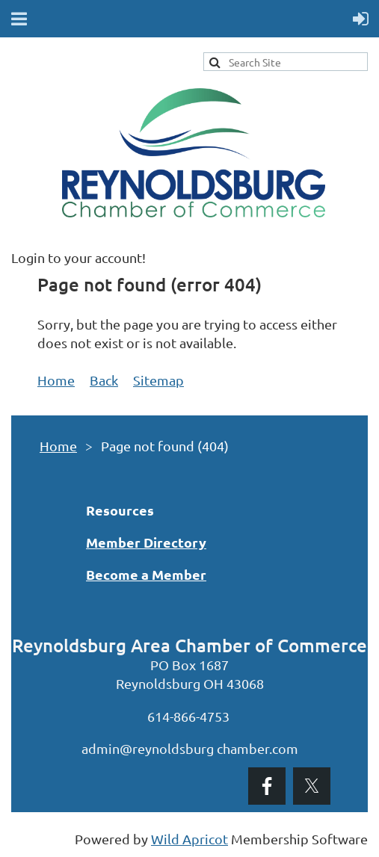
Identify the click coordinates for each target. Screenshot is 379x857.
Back (104, 380)
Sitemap (158, 380)
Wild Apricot (189, 839)
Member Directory (146, 542)
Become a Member (146, 574)
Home (56, 380)
